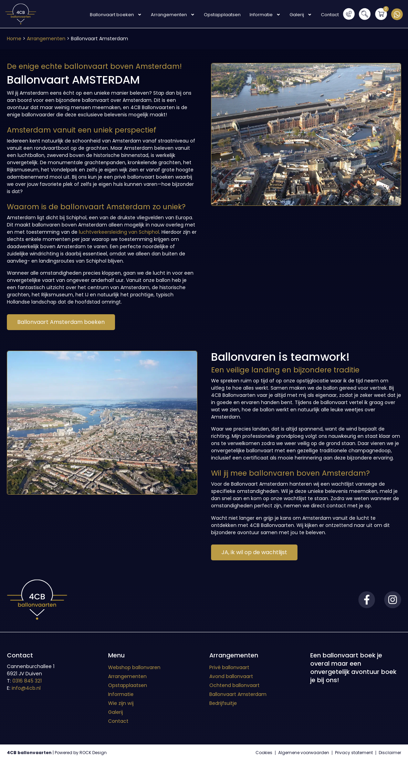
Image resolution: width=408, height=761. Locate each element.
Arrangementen (172, 15)
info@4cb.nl (26, 688)
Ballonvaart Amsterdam (237, 694)
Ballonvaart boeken (115, 15)
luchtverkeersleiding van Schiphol (119, 232)
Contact (329, 14)
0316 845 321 (27, 680)
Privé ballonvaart (229, 667)
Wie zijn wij (120, 703)
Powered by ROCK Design (81, 752)
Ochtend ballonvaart (234, 685)
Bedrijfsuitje (223, 703)
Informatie (264, 15)
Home (14, 38)
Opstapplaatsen (221, 14)
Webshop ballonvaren (134, 667)
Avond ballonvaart (231, 676)
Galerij (300, 15)
